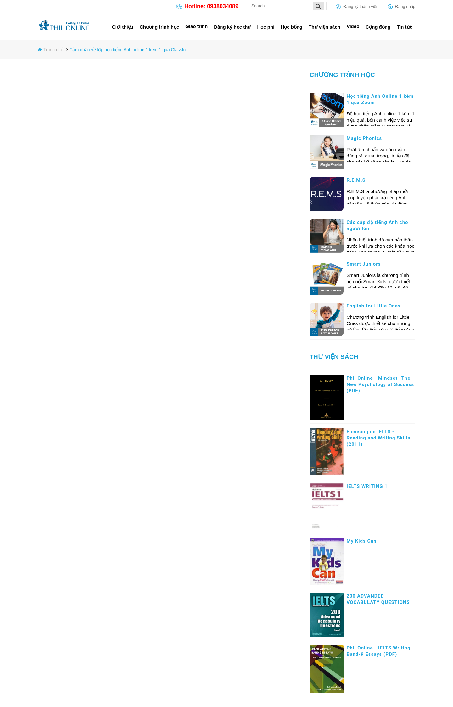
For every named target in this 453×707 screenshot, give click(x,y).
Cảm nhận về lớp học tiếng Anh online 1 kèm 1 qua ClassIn (128, 49)
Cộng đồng (378, 27)
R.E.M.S (356, 180)
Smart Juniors (364, 264)
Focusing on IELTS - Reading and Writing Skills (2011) (379, 438)
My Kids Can (362, 541)
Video (353, 26)
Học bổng (291, 27)
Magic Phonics (364, 138)
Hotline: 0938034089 (211, 6)
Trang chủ (54, 49)
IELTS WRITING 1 (367, 486)
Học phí (266, 27)
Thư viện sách (324, 27)
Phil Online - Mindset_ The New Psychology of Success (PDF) (380, 384)
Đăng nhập (405, 6)
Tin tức (404, 27)
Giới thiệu (122, 27)
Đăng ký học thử (232, 27)
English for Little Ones (374, 306)
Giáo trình (196, 26)
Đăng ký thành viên (361, 6)
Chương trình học (159, 27)
